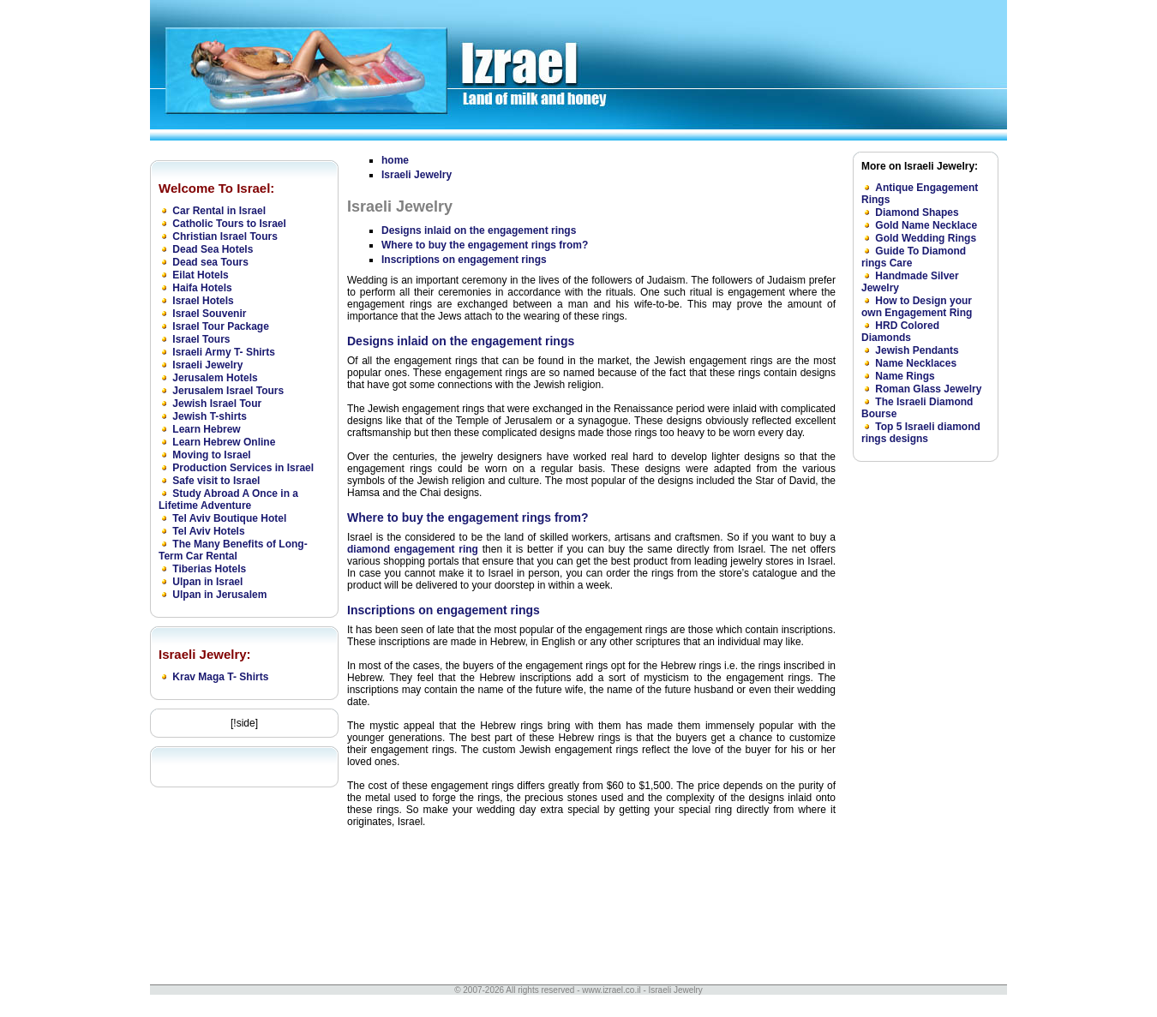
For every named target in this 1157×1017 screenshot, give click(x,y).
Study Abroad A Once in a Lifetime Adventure (228, 499)
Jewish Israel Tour (216, 404)
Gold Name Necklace (926, 225)
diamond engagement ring (412, 549)
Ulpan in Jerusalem (219, 595)
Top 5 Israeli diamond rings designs (920, 433)
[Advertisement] (921, 727)
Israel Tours (201, 339)
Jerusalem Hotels (214, 378)
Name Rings (904, 376)
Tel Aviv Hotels (208, 531)
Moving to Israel (211, 455)
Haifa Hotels (201, 288)
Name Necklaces (915, 363)
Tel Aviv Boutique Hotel (229, 518)
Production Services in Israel (243, 468)
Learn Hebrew (206, 429)
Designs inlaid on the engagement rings (478, 230)
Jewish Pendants (916, 350)
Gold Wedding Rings (925, 238)
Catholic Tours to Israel (228, 224)
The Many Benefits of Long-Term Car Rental (233, 550)
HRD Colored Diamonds (900, 332)
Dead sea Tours (210, 262)
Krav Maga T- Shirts (220, 677)
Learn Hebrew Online (223, 442)
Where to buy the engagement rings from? (484, 245)
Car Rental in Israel (219, 211)
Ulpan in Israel (207, 582)
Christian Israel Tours (224, 236)
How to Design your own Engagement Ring (916, 307)
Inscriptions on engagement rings (464, 260)
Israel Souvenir (209, 314)
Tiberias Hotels (209, 569)
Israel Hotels (202, 301)
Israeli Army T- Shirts (223, 352)
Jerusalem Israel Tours (228, 391)
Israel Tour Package (220, 326)
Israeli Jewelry (207, 365)
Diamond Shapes (916, 212)
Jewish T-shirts (209, 416)
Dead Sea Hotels (212, 249)
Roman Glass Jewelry (928, 389)
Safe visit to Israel (216, 481)
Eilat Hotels (200, 275)
